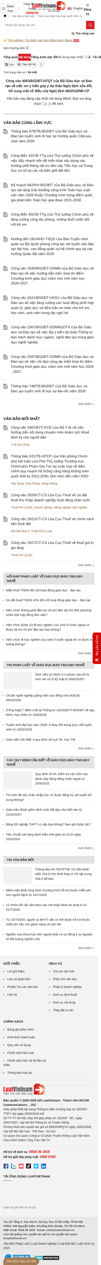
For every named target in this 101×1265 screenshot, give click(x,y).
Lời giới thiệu (15, 971)
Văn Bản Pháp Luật (16, 1243)
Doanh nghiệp (43, 507)
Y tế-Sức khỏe (20, 444)
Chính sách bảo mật (20, 1052)
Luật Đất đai (67, 1243)
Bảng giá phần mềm (20, 1029)
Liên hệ (12, 994)
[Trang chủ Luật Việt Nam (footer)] (48, 1089)
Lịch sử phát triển (18, 979)
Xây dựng (17, 483)
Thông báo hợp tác (19, 1072)
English (73, 8)
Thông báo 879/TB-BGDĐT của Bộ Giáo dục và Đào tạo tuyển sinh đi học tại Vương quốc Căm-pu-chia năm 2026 (51, 136)
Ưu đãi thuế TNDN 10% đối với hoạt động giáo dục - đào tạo (48, 600)
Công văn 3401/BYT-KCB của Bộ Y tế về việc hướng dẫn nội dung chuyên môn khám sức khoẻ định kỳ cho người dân (50, 433)
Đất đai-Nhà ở (20, 531)
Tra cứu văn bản (63, 971)
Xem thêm (86, 404)
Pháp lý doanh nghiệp (67, 987)
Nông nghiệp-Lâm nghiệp (70, 507)
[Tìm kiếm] (90, 25)
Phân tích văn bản (65, 979)
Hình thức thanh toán (21, 1037)
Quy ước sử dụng (19, 1045)
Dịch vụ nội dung (64, 1002)
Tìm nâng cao (82, 33)
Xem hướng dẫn (16, 48)
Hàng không (49, 483)
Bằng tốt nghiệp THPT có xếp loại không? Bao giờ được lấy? (48, 824)
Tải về (46, 103)
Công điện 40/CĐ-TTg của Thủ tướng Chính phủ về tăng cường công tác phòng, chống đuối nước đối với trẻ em (52, 219)
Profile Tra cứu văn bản (22, 987)
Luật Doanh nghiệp (43, 1243)
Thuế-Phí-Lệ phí (21, 507)
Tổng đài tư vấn (63, 1010)
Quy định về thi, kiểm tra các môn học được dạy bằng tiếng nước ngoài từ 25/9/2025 (61, 778)
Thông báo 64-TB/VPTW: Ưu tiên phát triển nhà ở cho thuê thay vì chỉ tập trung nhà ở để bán (63, 873)
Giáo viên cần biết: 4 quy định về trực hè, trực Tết (40, 739)
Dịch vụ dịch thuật (65, 994)
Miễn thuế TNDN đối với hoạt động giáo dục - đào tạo (43, 590)
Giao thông (32, 483)
